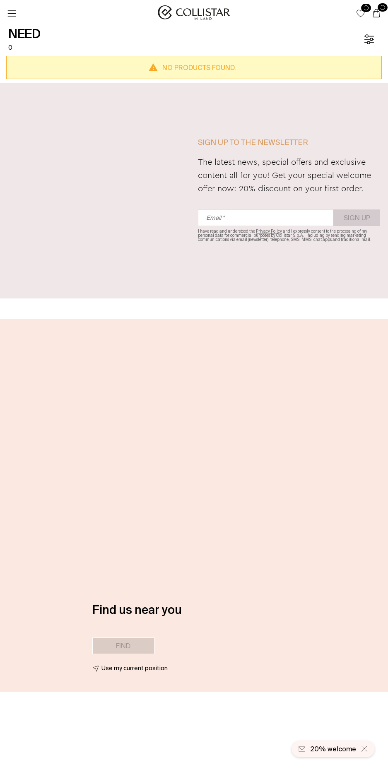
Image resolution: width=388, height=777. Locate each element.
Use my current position (134, 668)
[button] (360, 13)
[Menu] (11, 13)
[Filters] (369, 39)
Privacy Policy (269, 231)
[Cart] (376, 13)
